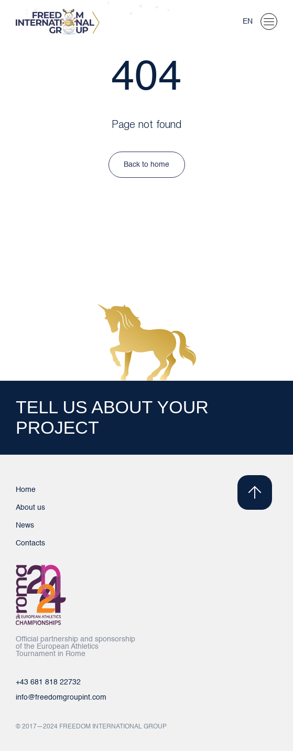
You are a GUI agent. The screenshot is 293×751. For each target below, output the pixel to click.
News (25, 525)
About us (30, 507)
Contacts (30, 543)
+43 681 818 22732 (48, 682)
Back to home (146, 164)
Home (26, 489)
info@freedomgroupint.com (61, 697)
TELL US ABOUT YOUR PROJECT (112, 417)
